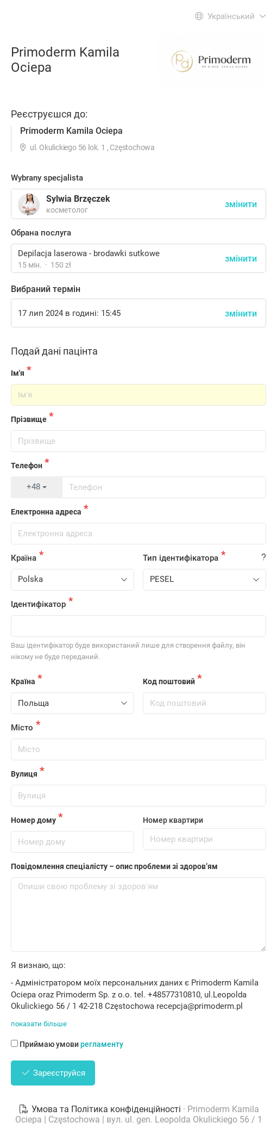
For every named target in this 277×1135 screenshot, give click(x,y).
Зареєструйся (53, 1073)
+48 (37, 487)
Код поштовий (169, 681)
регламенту (101, 1044)
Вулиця (24, 774)
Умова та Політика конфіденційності (100, 1109)
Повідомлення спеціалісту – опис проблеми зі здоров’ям (114, 866)
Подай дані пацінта (54, 351)
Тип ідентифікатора (180, 558)
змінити (241, 258)
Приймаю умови (67, 1044)
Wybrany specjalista (47, 178)
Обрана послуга (41, 233)
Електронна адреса (46, 511)
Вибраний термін (45, 289)
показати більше (39, 1024)
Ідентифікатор (38, 604)
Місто (22, 728)
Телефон (26, 465)
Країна (23, 558)
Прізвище (29, 419)
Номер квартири (173, 820)
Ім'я (17, 373)
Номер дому (33, 820)
